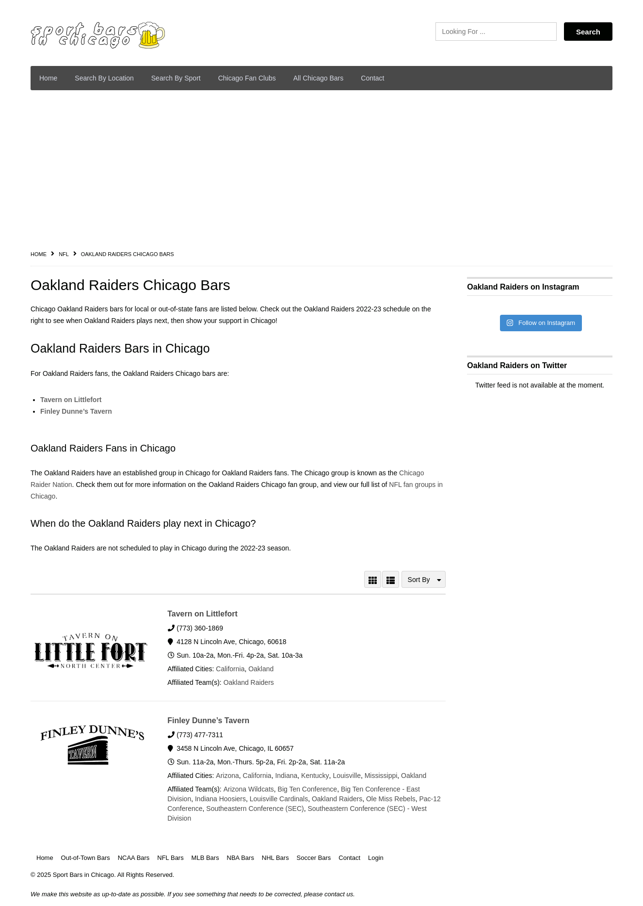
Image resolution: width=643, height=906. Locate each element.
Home (48, 78)
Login (376, 857)
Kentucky (314, 775)
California (230, 669)
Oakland (260, 669)
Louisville (346, 775)
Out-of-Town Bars (85, 857)
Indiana (286, 775)
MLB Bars (205, 857)
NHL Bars (275, 857)
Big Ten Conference (307, 789)
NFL (63, 254)
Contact (372, 78)
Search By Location (104, 78)
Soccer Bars (314, 857)
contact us (338, 894)
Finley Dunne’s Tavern (76, 411)
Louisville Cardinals (279, 799)
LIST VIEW (390, 579)
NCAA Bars (134, 857)
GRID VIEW (372, 579)
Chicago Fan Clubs (247, 78)
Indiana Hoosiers (220, 799)
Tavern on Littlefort (71, 400)
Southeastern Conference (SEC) (255, 808)
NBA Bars (240, 857)
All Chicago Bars (318, 78)
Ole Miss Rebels (391, 799)
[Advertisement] (321, 170)
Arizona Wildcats (248, 789)
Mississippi (380, 775)
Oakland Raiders (249, 682)
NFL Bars (170, 857)
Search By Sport (176, 78)
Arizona (227, 775)
